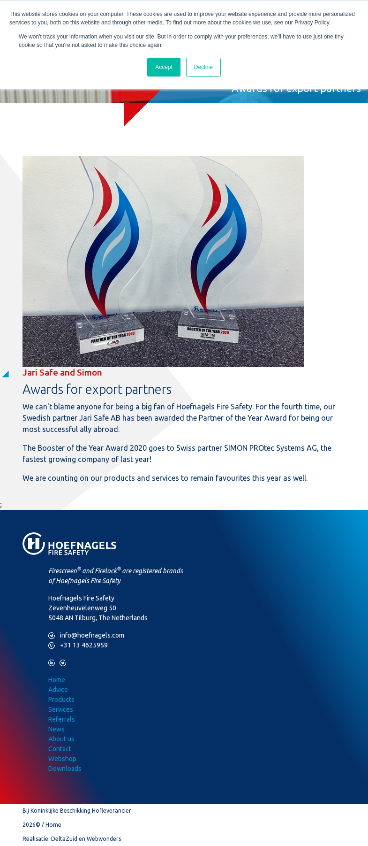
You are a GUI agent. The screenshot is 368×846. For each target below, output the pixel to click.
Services (60, 709)
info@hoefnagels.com (86, 635)
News (56, 729)
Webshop (62, 758)
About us (61, 739)
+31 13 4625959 (78, 645)
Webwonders (104, 839)
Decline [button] (203, 67)
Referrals (61, 719)
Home (56, 680)
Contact (59, 749)
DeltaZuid (64, 839)
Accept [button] (164, 67)
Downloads (65, 768)
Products (61, 699)
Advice (58, 689)
